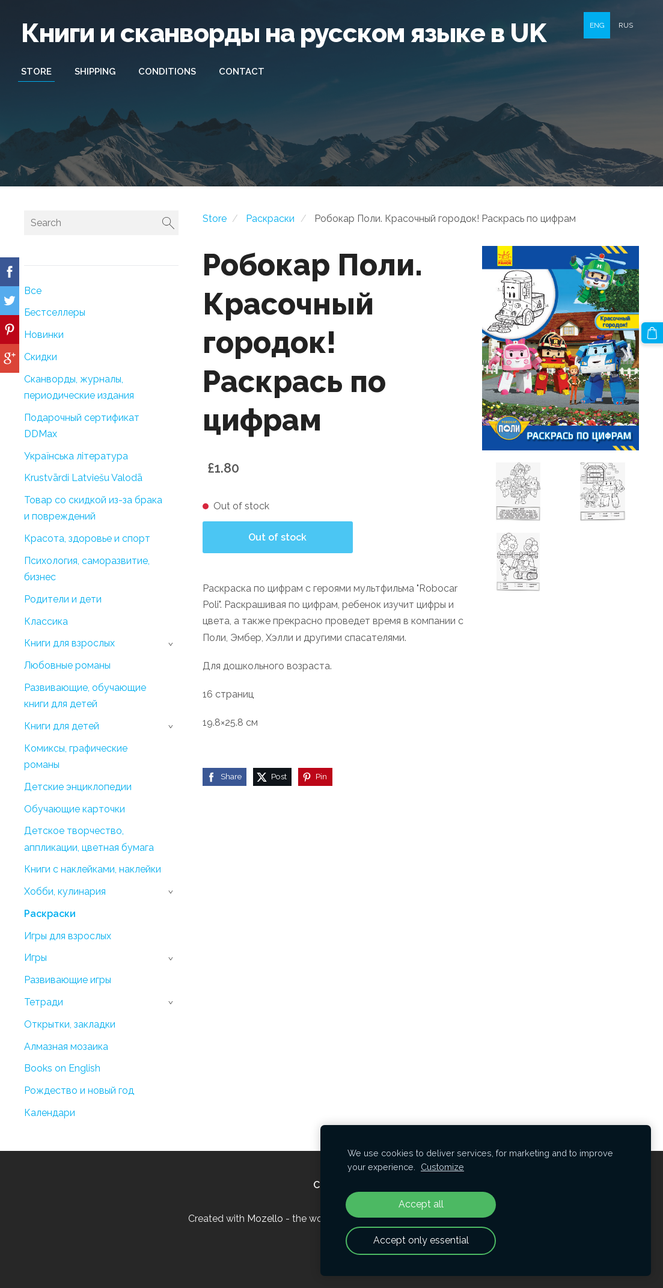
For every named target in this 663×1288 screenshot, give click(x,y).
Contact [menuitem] (244, 71)
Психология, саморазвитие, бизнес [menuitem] (87, 569)
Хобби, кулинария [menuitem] (65, 891)
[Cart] (653, 332)
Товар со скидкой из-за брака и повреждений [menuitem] (93, 508)
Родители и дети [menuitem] (63, 599)
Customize (442, 1167)
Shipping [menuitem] (98, 71)
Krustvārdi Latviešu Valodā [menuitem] (83, 477)
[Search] (101, 222)
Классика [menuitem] (46, 621)
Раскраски (270, 218)
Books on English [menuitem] (62, 1068)
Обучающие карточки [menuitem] (74, 809)
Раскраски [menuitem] (50, 913)
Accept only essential (421, 1240)
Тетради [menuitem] (43, 1002)
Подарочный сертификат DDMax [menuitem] (81, 426)
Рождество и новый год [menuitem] (79, 1090)
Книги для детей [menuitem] (61, 726)
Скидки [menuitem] (40, 357)
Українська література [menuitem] (76, 456)
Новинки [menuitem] (44, 334)
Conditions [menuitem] (170, 71)
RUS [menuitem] (626, 25)
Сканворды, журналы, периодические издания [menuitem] (79, 387)
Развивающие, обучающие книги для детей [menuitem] (85, 696)
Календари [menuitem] (49, 1112)
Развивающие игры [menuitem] (67, 980)
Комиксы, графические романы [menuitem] (75, 756)
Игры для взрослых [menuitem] (67, 936)
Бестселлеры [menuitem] (54, 312)
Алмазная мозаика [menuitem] (66, 1046)
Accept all (421, 1204)
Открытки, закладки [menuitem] (69, 1024)
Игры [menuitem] (35, 957)
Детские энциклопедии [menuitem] (78, 787)
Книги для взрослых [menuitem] (69, 643)
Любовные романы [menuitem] (67, 665)
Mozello (265, 1218)
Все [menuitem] (32, 290)
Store (215, 218)
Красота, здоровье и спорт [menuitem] (87, 538)
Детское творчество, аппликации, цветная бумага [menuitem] (89, 839)
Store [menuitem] (39, 71)
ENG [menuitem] (597, 25)
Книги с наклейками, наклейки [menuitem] (92, 869)
